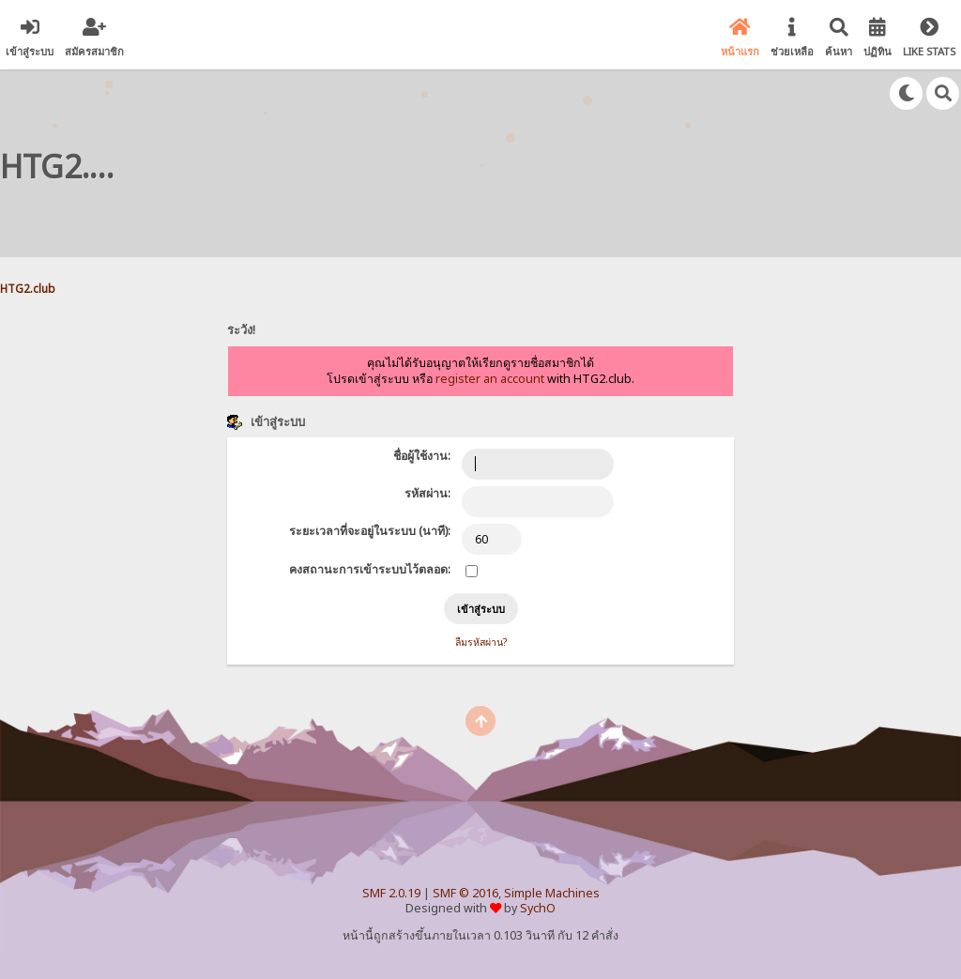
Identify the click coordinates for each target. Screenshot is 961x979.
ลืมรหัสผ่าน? (481, 642)
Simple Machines (552, 893)
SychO (538, 908)
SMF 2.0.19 (391, 893)
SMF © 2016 (465, 893)
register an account (489, 379)
